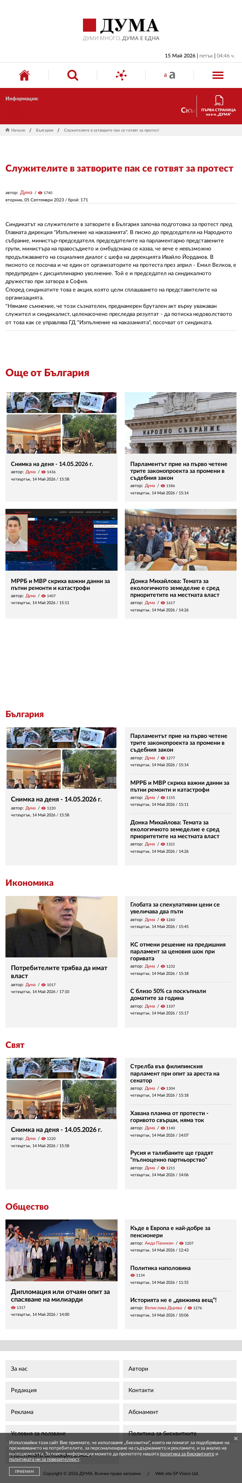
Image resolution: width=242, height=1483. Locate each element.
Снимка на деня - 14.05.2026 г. (52, 464)
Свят (14, 1045)
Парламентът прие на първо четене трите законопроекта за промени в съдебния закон (178, 471)
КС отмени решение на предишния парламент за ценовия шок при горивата (178, 951)
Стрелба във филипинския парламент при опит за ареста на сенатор (174, 1073)
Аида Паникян (159, 1243)
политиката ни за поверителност (44, 1459)
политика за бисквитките (187, 1454)
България (44, 130)
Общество (27, 1207)
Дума (26, 192)
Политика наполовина (160, 1268)
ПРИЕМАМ (24, 1472)
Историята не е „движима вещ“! (173, 1300)
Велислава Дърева (163, 1308)
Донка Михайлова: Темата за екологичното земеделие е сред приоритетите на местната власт (174, 588)
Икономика (29, 883)
